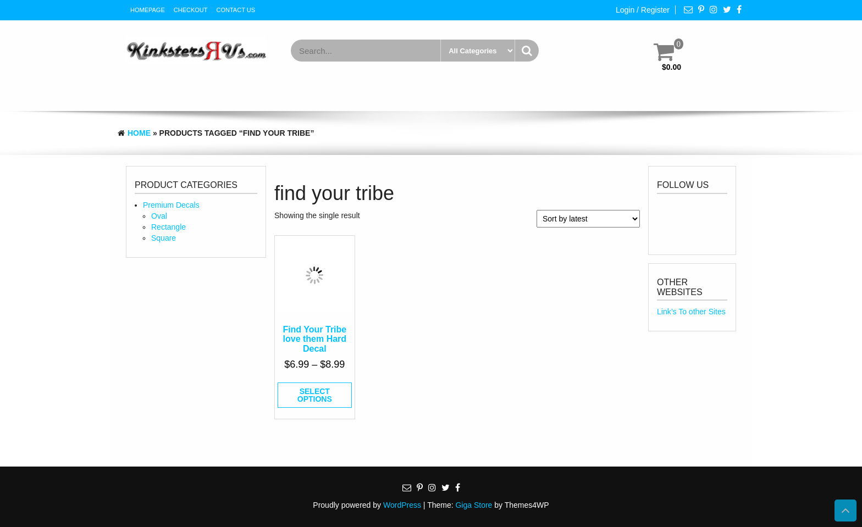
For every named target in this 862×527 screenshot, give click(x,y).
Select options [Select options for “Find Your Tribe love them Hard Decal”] (314, 395)
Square (163, 238)
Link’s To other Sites (691, 311)
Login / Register (643, 9)
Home (139, 133)
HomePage (147, 10)
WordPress (402, 505)
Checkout (191, 10)
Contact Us (236, 10)
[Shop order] (588, 219)
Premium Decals (171, 205)
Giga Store (473, 505)
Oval (159, 216)
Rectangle (168, 227)
